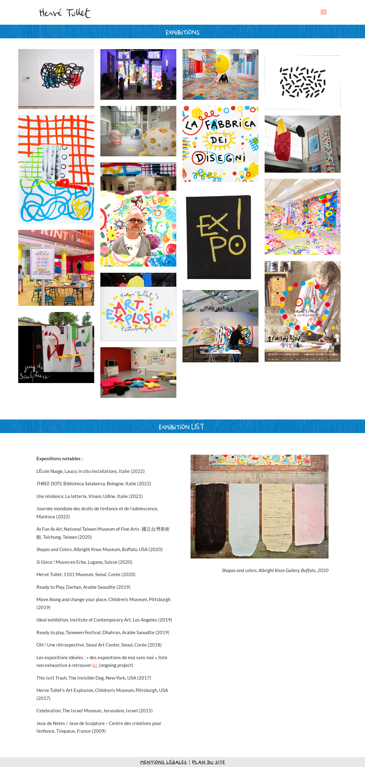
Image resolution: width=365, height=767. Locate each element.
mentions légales (163, 762)
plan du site (208, 762)
